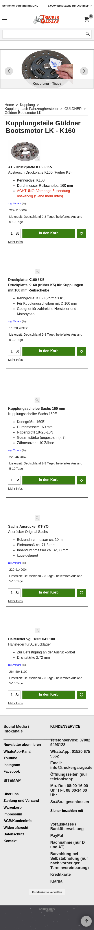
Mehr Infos (15, 242)
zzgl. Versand (14, 203)
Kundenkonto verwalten (47, 892)
